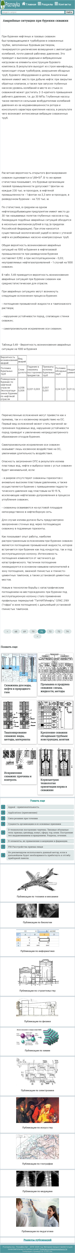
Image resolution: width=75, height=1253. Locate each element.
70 (33, 631)
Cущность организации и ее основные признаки (34, 823)
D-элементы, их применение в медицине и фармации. (38, 841)
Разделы (47, 4)
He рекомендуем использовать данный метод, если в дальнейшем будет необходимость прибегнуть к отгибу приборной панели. (39, 855)
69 (24, 631)
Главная (31, 4)
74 (67, 631)
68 (16, 631)
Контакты (65, 4)
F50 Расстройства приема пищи (25, 846)
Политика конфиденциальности (53, 1249)
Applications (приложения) (22, 812)
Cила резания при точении (23, 818)
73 (59, 631)
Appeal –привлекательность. (24, 807)
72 (50, 631)
